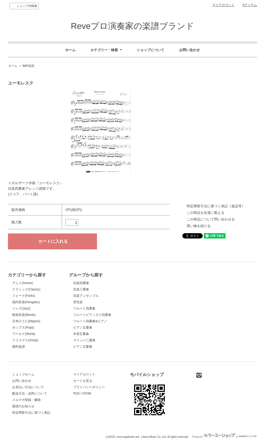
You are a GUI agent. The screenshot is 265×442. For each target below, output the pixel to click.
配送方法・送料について (29, 393)
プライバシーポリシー (89, 387)
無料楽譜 (28, 65)
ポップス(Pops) (23, 327)
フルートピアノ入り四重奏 (92, 315)
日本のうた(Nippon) (26, 321)
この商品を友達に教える (205, 213)
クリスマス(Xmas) (25, 340)
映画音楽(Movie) (24, 315)
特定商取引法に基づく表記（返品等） (216, 206)
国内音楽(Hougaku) (26, 302)
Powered (224, 436)
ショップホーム (23, 374)
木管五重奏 (81, 334)
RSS (76, 393)
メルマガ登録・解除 (26, 400)
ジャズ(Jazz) (21, 308)
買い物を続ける (199, 226)
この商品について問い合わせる (211, 219)
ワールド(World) (23, 334)
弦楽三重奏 (81, 289)
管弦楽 (78, 302)
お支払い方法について (28, 387)
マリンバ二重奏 (84, 340)
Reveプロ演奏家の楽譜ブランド (132, 26)
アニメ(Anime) (22, 283)
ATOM (86, 393)
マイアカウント (223, 5)
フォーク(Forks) (23, 296)
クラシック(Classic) (26, 289)
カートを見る (82, 381)
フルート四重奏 (84, 308)
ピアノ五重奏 (82, 327)
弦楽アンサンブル (86, 296)
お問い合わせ (189, 50)
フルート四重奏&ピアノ (90, 321)
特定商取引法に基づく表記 (31, 412)
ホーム (70, 50)
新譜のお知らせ (23, 406)
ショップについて (150, 50)
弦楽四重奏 (81, 283)
